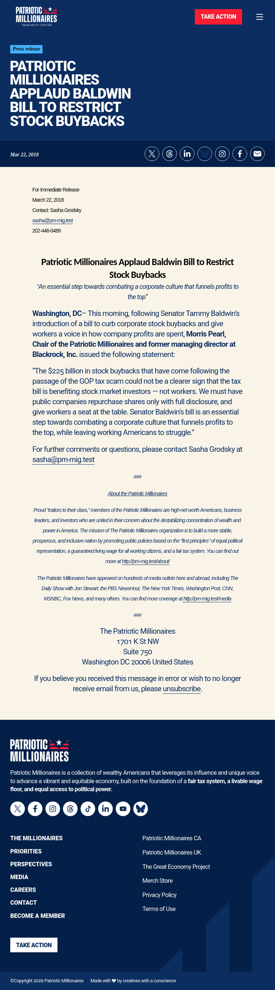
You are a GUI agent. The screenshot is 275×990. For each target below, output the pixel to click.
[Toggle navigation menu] (259, 17)
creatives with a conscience (149, 981)
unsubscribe (182, 691)
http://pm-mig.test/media (206, 601)
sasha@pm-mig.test (52, 223)
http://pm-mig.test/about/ (146, 564)
